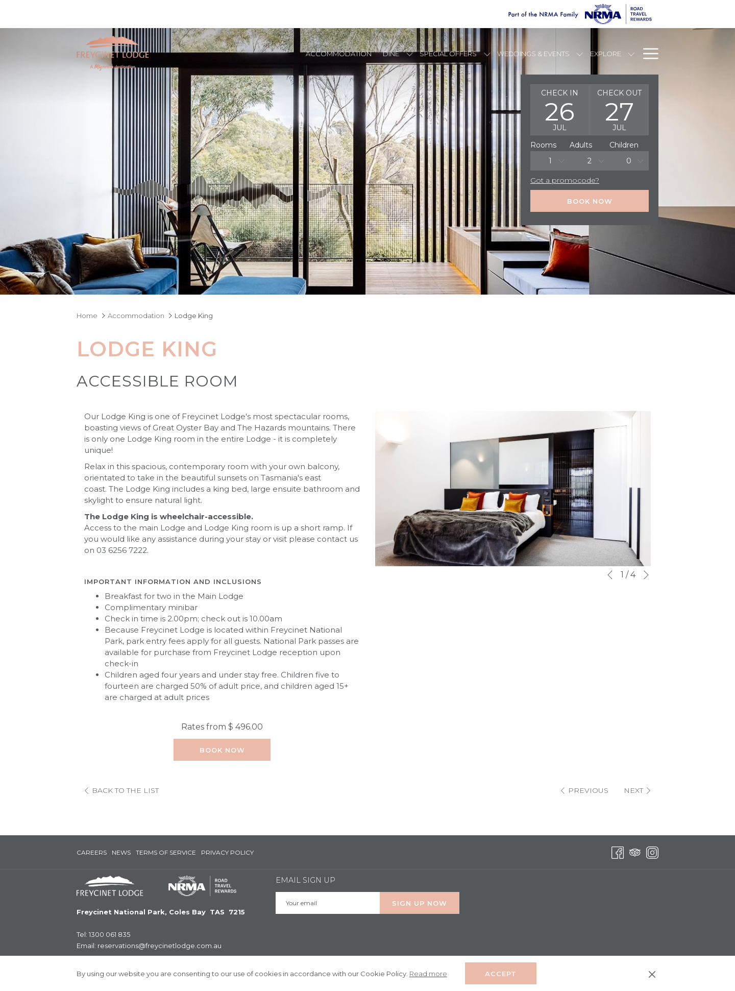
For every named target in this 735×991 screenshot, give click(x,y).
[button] (560, 109)
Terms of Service (166, 852)
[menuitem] (93, 852)
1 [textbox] (550, 160)
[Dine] (391, 53)
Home (87, 315)
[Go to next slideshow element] (646, 574)
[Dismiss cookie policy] (652, 974)
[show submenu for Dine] (409, 53)
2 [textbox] (589, 160)
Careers (92, 852)
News (121, 852)
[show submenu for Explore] (631, 53)
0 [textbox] (628, 160)
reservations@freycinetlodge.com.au (159, 945)
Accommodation (136, 315)
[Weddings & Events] (534, 53)
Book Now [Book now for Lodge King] (222, 750)
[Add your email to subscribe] (328, 903)
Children (624, 145)
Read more (429, 974)
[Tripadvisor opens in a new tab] (635, 851)
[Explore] (605, 53)
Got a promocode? (564, 180)
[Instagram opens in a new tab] (652, 851)
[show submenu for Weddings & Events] (579, 53)
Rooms (543, 145)
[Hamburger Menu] (646, 53)
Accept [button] (501, 974)
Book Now (589, 201)
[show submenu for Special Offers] (487, 53)
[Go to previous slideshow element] (610, 574)
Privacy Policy (227, 852)
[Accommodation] (338, 53)
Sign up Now (419, 903)
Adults (581, 145)
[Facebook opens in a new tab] (617, 851)
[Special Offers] (448, 53)
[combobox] (550, 161)
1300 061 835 (109, 934)
